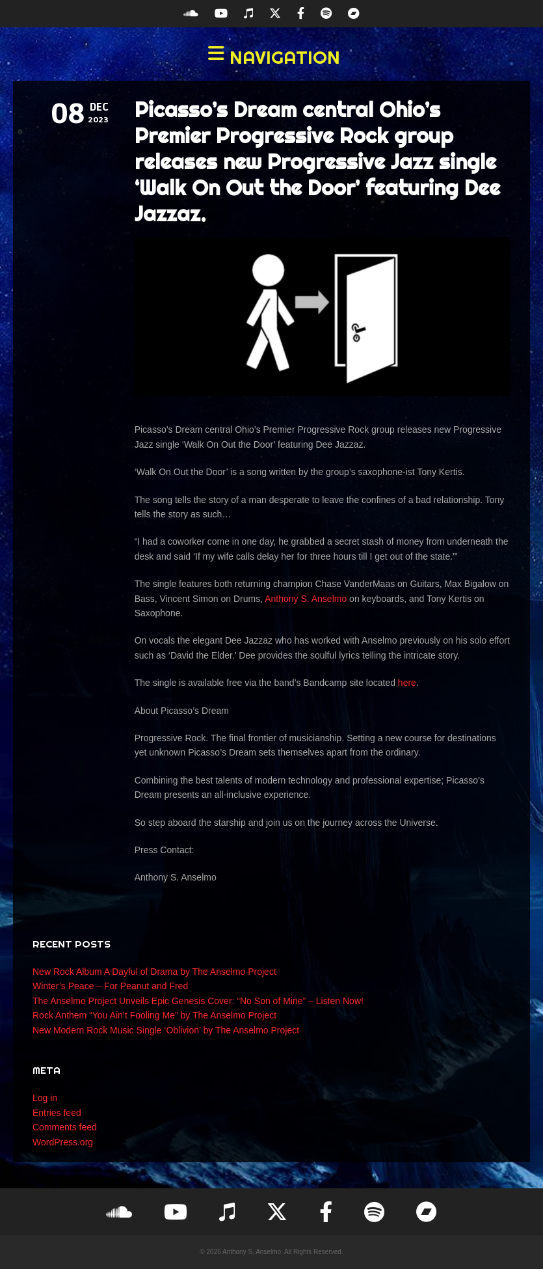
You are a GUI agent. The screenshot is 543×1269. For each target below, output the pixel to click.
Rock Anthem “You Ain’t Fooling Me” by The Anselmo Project (154, 1015)
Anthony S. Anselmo (306, 599)
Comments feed (65, 1127)
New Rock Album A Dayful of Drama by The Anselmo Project (154, 971)
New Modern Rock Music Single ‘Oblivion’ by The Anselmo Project (166, 1030)
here (407, 682)
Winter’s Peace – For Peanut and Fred (110, 986)
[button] (271, 57)
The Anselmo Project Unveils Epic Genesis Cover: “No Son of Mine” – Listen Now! (198, 1001)
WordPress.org (63, 1142)
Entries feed (57, 1113)
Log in (45, 1098)
